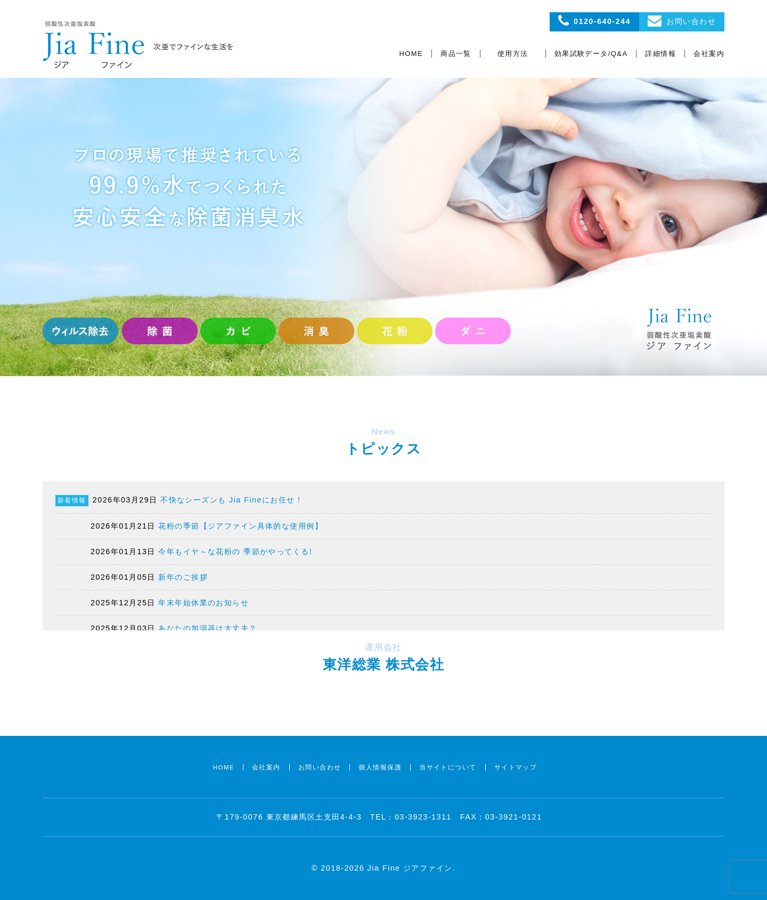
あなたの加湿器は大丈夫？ (207, 628)
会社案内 (708, 54)
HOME (411, 54)
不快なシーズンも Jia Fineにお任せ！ (231, 500)
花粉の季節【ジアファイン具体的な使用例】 (240, 526)
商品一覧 (455, 54)
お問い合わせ (319, 767)
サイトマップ (515, 767)
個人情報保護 (380, 767)
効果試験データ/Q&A (591, 54)
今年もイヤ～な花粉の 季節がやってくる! (235, 551)
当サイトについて (448, 767)
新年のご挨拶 (183, 577)
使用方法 (512, 54)
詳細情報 (660, 54)
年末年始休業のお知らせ (203, 602)
